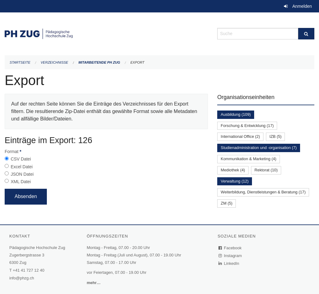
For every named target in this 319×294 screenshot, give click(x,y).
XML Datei (21, 181)
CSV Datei (21, 158)
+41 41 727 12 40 (28, 270)
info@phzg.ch (21, 278)
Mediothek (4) (233, 170)
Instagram (230, 255)
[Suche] (306, 33)
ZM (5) (226, 203)
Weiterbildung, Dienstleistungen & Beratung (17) (263, 192)
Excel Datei (22, 166)
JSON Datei (22, 174)
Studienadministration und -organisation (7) (259, 147)
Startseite (20, 62)
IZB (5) (275, 136)
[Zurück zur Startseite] (106, 33)
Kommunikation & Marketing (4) (248, 158)
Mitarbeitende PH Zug (99, 62)
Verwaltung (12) (235, 181)
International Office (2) (240, 136)
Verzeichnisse (54, 62)
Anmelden (302, 6)
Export (137, 62)
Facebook (230, 248)
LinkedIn (229, 263)
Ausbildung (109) (236, 114)
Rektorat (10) (266, 170)
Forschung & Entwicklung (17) (247, 125)
